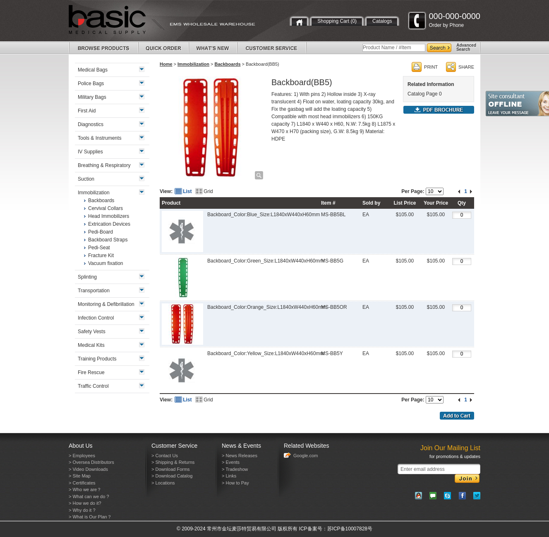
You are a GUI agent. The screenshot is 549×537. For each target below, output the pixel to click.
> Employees (82, 455)
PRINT (431, 66)
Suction (86, 179)
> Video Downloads (88, 469)
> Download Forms (170, 469)
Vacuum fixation (105, 263)
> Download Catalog (171, 475)
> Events (231, 462)
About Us (81, 445)
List (187, 191)
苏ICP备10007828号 (349, 529)
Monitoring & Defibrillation (106, 304)
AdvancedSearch (466, 47)
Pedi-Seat (99, 248)
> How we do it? (85, 503)
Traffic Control (93, 386)
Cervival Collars (105, 208)
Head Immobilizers (108, 216)
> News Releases (239, 455)
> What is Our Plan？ (90, 516)
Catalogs (382, 21)
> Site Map (80, 475)
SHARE (466, 66)
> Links (229, 475)
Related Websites (306, 445)
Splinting (87, 277)
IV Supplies (90, 152)
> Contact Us (164, 455)
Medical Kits (91, 345)
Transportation (94, 291)
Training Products (97, 359)
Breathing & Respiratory (104, 165)
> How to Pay (235, 482)
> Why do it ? (82, 510)
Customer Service (174, 445)
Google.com (305, 455)
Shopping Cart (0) (337, 21)
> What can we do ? (89, 496)
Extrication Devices (109, 224)
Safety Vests (91, 331)
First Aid (87, 111)
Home (166, 64)
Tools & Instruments (99, 138)
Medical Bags (93, 70)
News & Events (241, 445)
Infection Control (96, 318)
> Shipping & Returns (172, 462)
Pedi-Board (100, 232)
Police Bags (91, 83)
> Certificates (82, 482)
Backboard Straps (107, 240)
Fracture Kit (101, 255)
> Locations (163, 482)
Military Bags (92, 97)
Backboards (228, 64)
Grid (208, 191)
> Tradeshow (235, 469)
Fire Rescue (91, 372)
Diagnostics (90, 124)
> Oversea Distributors (91, 462)
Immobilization (193, 64)
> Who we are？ (85, 489)
